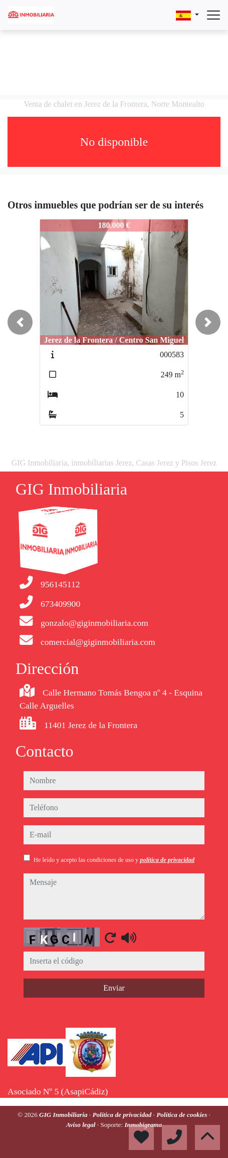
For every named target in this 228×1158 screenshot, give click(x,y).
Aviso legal (81, 1124)
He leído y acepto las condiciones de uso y (114, 859)
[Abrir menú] (213, 15)
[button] (20, 322)
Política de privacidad (122, 1114)
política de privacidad (167, 859)
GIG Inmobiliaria (64, 1114)
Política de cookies (182, 1114)
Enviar (114, 988)
